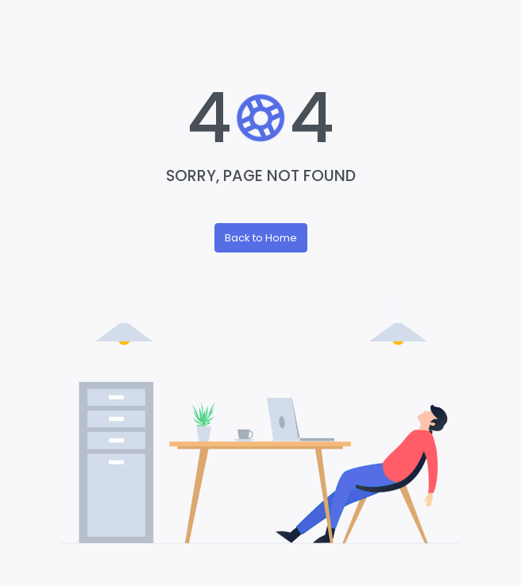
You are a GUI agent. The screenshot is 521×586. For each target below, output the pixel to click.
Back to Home (261, 237)
